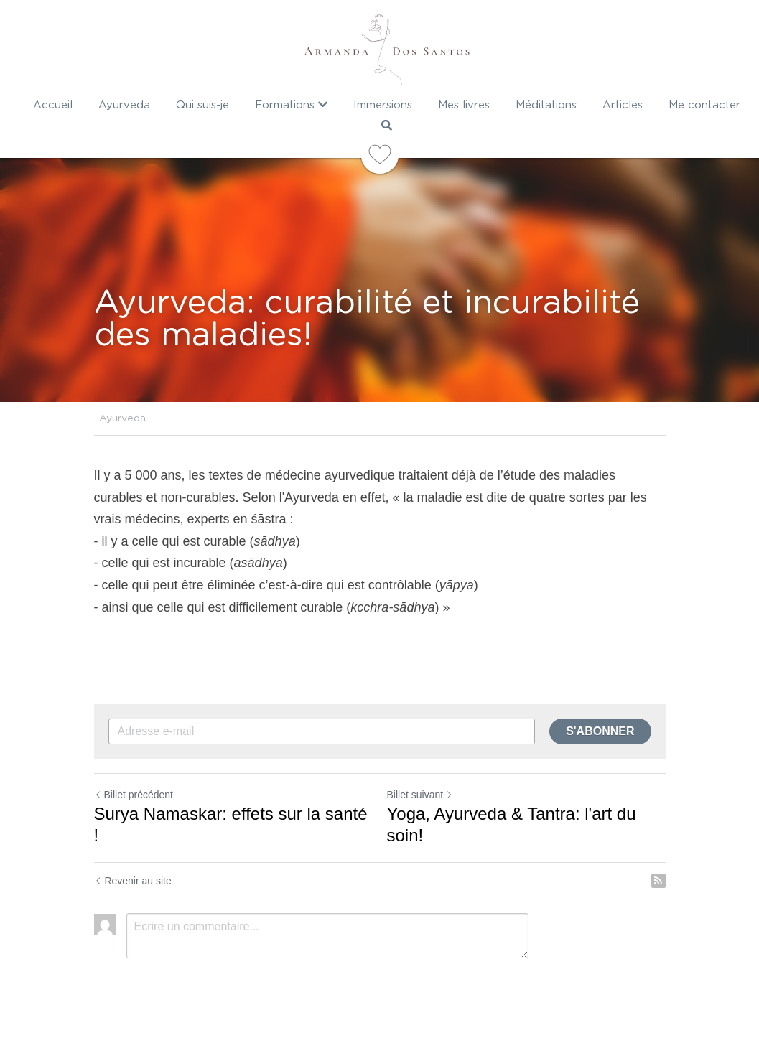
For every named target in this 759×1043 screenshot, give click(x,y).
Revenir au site (133, 881)
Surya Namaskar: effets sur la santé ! (231, 824)
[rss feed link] (658, 881)
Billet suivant (420, 794)
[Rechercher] (386, 125)
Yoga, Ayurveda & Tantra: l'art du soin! (511, 824)
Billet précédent (134, 794)
